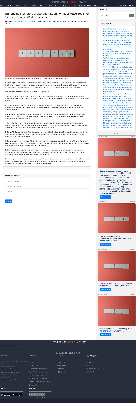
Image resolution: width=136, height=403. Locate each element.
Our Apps (3, 388)
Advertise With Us (92, 369)
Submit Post (33, 365)
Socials (60, 356)
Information (4, 356)
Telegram (61, 372)
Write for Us (90, 372)
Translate (32, 388)
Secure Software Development (40, 382)
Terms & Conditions (7, 369)
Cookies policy (10, 372)
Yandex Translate (40, 397)
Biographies (33, 385)
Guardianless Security (68, 341)
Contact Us (90, 362)
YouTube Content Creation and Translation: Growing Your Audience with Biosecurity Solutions (117, 54)
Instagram (61, 365)
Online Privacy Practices (38, 375)
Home (31, 362)
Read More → (105, 197)
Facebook (61, 362)
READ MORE (116, 134)
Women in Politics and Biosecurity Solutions (117, 67)
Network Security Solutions (38, 378)
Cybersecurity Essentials (38, 369)
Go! (131, 15)
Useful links (33, 356)
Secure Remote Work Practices (23, 21)
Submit (8, 201)
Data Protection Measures (38, 372)
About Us (89, 365)
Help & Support (91, 356)
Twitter (60, 369)
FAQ (18, 372)
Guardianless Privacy (69, 1)
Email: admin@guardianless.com (12, 380)
